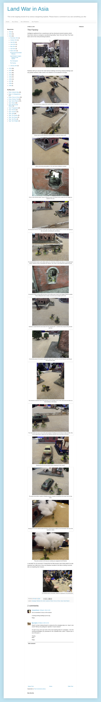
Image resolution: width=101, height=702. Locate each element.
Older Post (70, 686)
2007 (10, 81)
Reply (33, 617)
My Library (15, 21)
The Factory (13, 63)
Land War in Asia (28, 9)
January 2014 (13, 65)
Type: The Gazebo (13, 115)
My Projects (35, 21)
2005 (10, 85)
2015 (10, 34)
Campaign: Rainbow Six (37, 600)
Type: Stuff (11, 113)
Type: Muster (12, 103)
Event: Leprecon (46, 600)
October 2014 (13, 40)
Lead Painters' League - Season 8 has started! (16, 57)
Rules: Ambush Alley (14, 92)
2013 (10, 68)
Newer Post (31, 686)
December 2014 (14, 38)
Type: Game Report (65, 600)
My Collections (25, 21)
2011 (10, 72)
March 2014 (13, 50)
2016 (10, 31)
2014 (10, 36)
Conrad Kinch (35, 610)
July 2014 (12, 42)
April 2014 (13, 48)
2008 (10, 79)
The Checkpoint (14, 61)
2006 (10, 83)
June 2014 (13, 44)
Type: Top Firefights (13, 121)
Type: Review (12, 109)
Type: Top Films (12, 119)
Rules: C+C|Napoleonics (15, 94)
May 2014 (12, 46)
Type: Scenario (12, 111)
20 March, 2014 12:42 (43, 623)
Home (7, 21)
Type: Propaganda (13, 108)
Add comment (31, 643)
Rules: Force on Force (55, 600)
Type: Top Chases (13, 117)
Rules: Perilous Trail (13, 99)
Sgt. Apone (35, 623)
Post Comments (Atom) (40, 689)
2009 (10, 77)
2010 (10, 74)
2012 (10, 70)
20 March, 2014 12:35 (45, 610)
